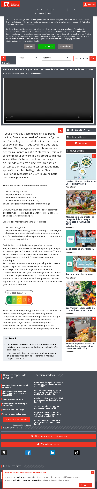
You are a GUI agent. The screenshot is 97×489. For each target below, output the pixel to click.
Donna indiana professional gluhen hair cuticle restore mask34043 (14, 393)
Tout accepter (46, 46)
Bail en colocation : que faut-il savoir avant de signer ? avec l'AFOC (47, 422)
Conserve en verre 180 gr (13, 410)
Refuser (29, 46)
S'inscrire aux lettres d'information (51, 436)
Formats (47, 58)
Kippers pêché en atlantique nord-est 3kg (14, 404)
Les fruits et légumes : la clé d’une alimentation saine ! (80, 309)
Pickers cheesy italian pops (14, 414)
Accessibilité (39, 13)
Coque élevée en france (12, 399)
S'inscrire (83, 143)
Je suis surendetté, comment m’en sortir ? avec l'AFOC (47, 407)
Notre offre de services (77, 10)
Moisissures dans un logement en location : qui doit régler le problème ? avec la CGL (48, 392)
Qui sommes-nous (59, 10)
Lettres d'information (42, 10)
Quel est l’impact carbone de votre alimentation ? (81, 182)
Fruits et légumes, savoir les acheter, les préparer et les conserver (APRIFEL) (80, 346)
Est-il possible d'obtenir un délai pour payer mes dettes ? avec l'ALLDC (48, 400)
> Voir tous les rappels (16, 419)
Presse (49, 13)
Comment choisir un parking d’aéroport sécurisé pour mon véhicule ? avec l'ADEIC (47, 414)
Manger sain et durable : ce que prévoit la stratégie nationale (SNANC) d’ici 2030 (80, 221)
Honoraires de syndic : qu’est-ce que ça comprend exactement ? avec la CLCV (48, 384)
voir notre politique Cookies (30, 41)
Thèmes (22, 58)
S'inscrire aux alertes (50, 444)
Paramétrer (65, 46)
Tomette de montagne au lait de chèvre (15, 386)
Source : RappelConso (22, 425)
